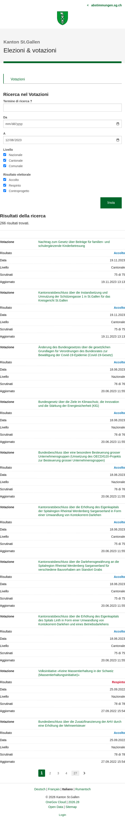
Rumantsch (83, 789)
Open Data (55, 807)
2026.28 (73, 802)
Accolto (14, 180)
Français (54, 789)
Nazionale (15, 155)
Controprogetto (19, 191)
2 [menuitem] (50, 773)
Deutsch (39, 789)
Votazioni (18, 79)
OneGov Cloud (56, 802)
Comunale (16, 166)
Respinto (15, 185)
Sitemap (71, 807)
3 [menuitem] (58, 773)
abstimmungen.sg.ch (106, 5)
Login (62, 814)
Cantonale (16, 160)
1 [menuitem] (43, 772)
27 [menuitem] (75, 773)
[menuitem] (84, 773)
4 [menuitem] (66, 773)
